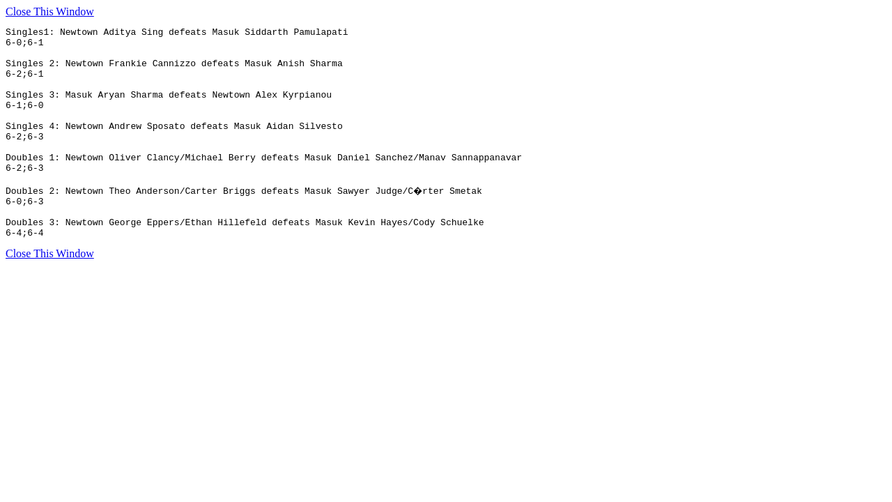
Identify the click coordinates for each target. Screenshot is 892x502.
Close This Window (50, 11)
